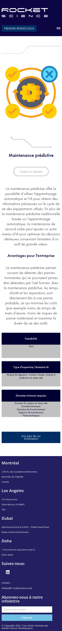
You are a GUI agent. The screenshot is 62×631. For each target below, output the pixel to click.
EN (58, 28)
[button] (58, 15)
